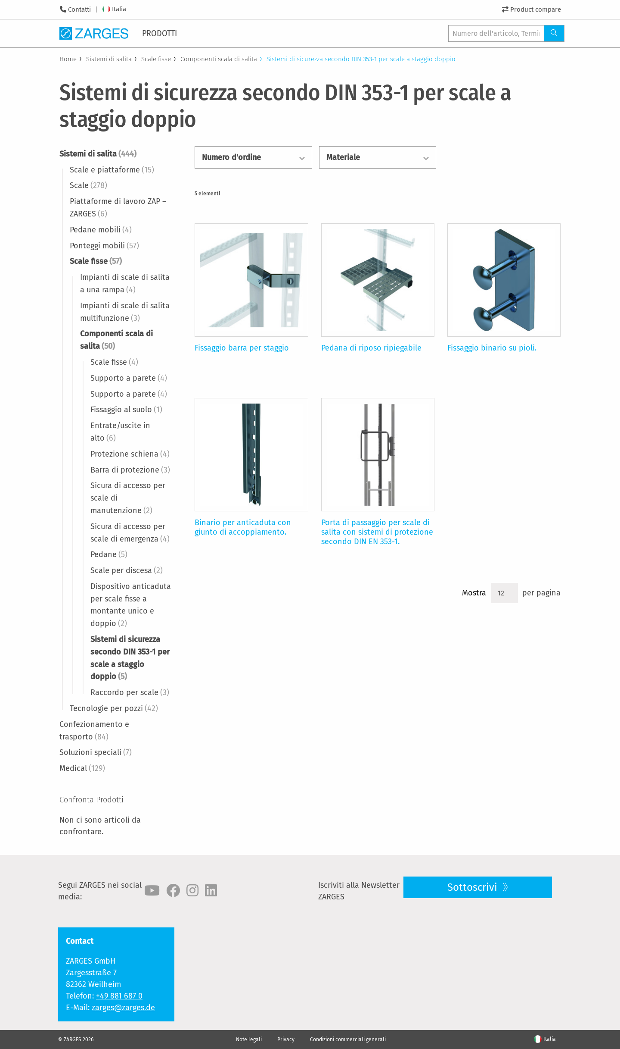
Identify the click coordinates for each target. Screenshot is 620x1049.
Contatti (79, 9)
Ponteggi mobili (104, 246)
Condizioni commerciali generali (348, 1039)
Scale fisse (156, 59)
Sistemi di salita (109, 59)
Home (68, 59)
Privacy (285, 1039)
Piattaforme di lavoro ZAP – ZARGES (118, 208)
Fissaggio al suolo (126, 409)
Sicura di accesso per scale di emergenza (130, 533)
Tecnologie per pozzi (114, 708)
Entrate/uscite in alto (120, 432)
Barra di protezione (130, 470)
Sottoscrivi (473, 887)
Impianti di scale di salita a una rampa (125, 283)
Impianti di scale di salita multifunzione (125, 312)
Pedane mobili (101, 230)
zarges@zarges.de (123, 1007)
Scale (88, 185)
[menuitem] (160, 33)
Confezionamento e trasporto (94, 731)
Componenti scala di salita (218, 59)
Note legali (249, 1039)
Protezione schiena (130, 454)
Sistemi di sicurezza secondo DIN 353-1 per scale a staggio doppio (130, 658)
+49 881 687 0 (119, 996)
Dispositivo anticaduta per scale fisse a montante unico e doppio (130, 605)
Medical (82, 768)
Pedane (108, 554)
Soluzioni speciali (95, 752)
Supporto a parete (128, 378)
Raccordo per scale (129, 692)
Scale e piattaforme (112, 170)
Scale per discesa (126, 570)
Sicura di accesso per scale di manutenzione (127, 498)
